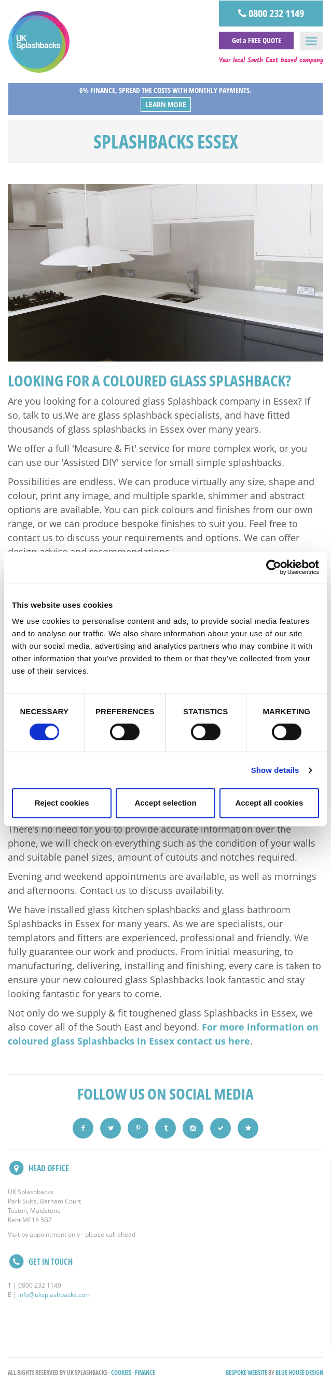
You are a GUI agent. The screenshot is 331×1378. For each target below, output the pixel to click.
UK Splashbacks (39, 42)
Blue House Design (299, 1372)
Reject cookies (62, 802)
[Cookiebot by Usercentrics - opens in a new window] (273, 567)
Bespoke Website (246, 1372)
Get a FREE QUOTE (256, 40)
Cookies (121, 1372)
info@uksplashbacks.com (54, 1294)
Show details (275, 770)
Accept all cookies (269, 802)
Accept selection (165, 802)
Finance (145, 1372)
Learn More (165, 104)
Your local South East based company (271, 60)
